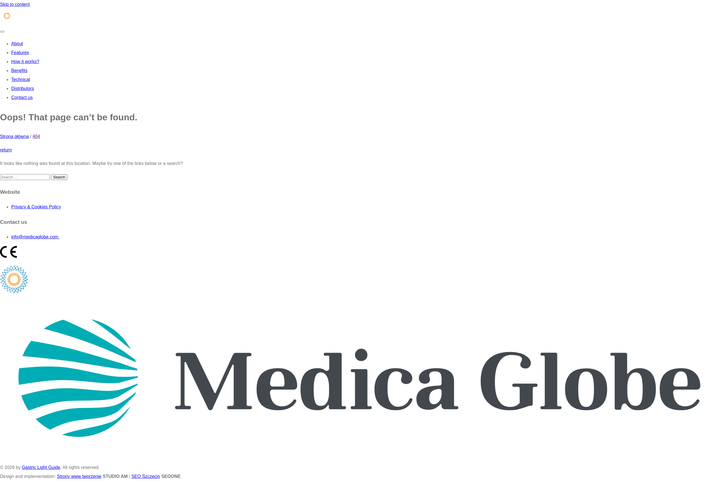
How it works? (25, 61)
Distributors (22, 88)
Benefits (19, 70)
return (6, 150)
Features (20, 52)
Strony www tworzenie (79, 476)
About (17, 43)
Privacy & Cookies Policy (36, 206)
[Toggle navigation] (2, 32)
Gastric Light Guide (41, 467)
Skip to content (15, 4)
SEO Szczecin (145, 476)
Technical (20, 79)
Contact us (22, 97)
